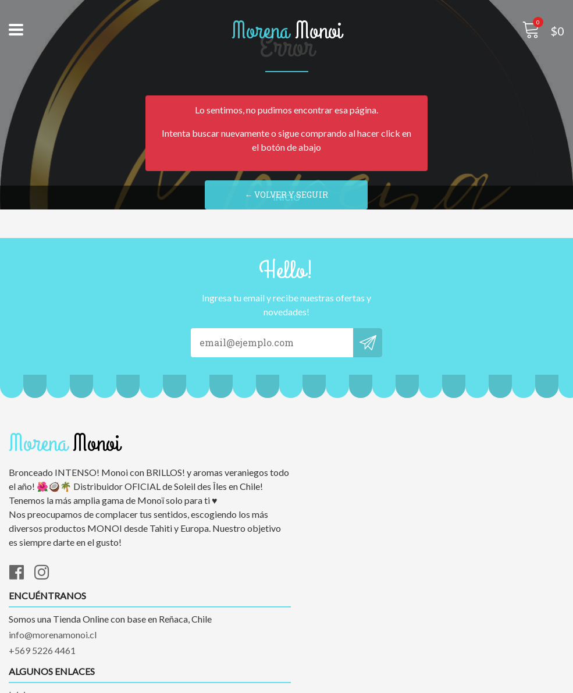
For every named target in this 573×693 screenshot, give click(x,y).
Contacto (28, 650)
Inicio (20, 619)
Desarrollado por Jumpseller (387, 681)
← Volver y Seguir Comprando (287, 200)
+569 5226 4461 (329, 488)
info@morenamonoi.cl (339, 472)
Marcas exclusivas (45, 635)
